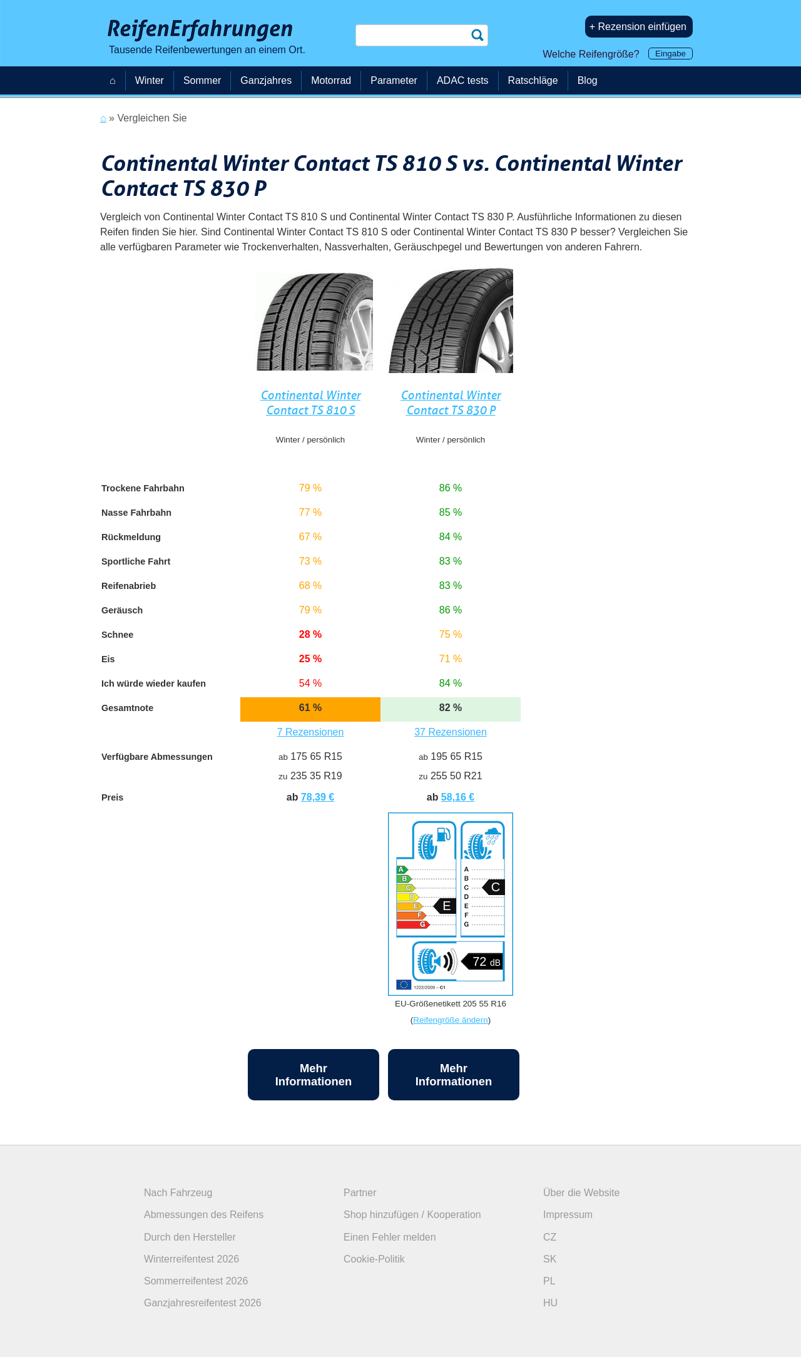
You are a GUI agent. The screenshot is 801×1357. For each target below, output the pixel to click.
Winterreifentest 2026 (191, 1259)
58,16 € (457, 797)
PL (549, 1281)
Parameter (393, 80)
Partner (360, 1192)
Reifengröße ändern (450, 1020)
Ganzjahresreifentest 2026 (203, 1303)
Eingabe (670, 53)
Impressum (568, 1214)
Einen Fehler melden (390, 1237)
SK (549, 1259)
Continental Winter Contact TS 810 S (310, 402)
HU (550, 1303)
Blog (588, 80)
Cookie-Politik (374, 1259)
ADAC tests (463, 80)
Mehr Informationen (313, 1075)
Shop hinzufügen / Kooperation (412, 1214)
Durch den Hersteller (190, 1237)
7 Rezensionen (310, 732)
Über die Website (581, 1192)
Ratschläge (533, 80)
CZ (549, 1237)
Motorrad (331, 80)
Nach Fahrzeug (178, 1192)
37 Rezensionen (450, 732)
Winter (149, 80)
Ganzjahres (266, 80)
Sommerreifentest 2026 (196, 1281)
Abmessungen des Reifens (203, 1214)
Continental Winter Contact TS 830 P (450, 402)
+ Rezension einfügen (637, 26)
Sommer (202, 80)
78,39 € (317, 797)
